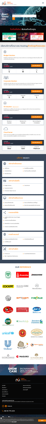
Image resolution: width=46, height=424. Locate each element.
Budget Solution (7, 190)
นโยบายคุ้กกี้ (14, 422)
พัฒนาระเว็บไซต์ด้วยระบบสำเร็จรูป (30, 208)
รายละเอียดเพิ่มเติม (36, 71)
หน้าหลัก (3, 385)
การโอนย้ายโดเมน (7, 176)
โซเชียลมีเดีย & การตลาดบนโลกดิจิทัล (11, 228)
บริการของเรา (4, 389)
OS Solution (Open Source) (10, 196)
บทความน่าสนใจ (5, 394)
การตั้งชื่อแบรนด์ (7, 247)
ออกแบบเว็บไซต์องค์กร (8, 208)
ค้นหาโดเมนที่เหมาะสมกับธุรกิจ (30, 176)
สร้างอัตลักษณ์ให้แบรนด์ (29, 244)
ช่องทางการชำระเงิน (27, 385)
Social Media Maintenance (29, 259)
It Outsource (7, 259)
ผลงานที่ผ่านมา (5, 392)
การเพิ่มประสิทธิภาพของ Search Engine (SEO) (12, 223)
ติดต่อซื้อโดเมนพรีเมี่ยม (28, 173)
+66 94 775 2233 (9, 411)
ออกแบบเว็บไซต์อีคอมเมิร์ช (9, 210)
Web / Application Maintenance (11, 261)
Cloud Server (27, 190)
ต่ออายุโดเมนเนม (7, 178)
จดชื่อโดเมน (6, 173)
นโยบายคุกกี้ (25, 389)
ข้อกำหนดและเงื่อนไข (27, 387)
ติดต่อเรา (4, 396)
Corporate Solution (8, 193)
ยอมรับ (42, 420)
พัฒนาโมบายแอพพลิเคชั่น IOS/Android (32, 210)
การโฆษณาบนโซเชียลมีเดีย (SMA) (11, 232)
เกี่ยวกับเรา (4, 387)
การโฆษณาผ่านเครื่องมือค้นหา (10, 225)
